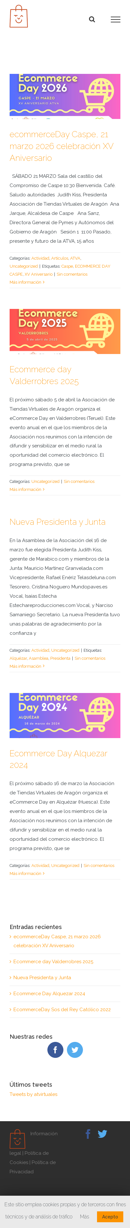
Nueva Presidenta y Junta (58, 522)
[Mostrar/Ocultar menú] (115, 19)
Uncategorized (24, 266)
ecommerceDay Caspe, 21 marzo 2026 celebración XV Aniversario (61, 146)
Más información (25, 282)
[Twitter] (75, 1050)
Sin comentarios (72, 274)
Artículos (59, 258)
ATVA (75, 258)
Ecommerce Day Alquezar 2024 (49, 993)
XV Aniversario (39, 274)
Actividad (40, 258)
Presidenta (60, 658)
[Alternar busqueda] (92, 19)
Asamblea (38, 658)
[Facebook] (55, 1050)
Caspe (67, 266)
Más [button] (84, 1217)
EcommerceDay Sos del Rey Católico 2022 (62, 1009)
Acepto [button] (110, 1216)
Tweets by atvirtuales (33, 1094)
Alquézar (18, 658)
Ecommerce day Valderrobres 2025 (53, 961)
